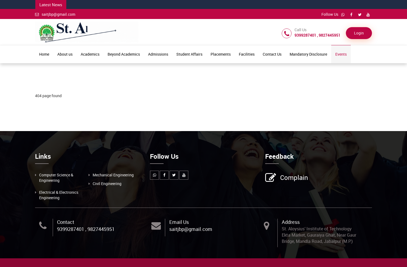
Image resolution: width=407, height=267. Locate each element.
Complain (293, 178)
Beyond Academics (124, 54)
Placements (221, 54)
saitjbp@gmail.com (55, 14)
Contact (65, 222)
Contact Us (272, 54)
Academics (90, 54)
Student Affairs (189, 54)
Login (359, 33)
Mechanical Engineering (113, 174)
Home (44, 54)
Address (291, 222)
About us (65, 54)
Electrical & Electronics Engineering (58, 195)
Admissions (158, 54)
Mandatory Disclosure (308, 54)
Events (341, 54)
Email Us (179, 222)
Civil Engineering (107, 183)
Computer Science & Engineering (56, 177)
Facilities (247, 54)
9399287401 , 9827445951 (86, 229)
